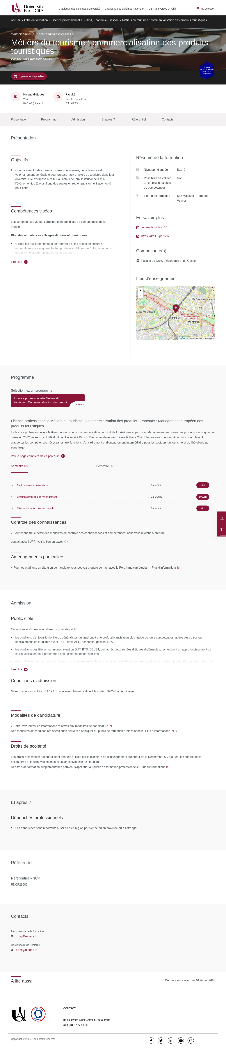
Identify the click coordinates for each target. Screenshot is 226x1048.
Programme (49, 119)
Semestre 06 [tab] (104, 466)
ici (178, 567)
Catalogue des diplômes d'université (79, 8)
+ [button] (141, 290)
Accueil (16, 20)
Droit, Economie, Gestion (102, 20)
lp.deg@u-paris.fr (26, 936)
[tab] (48, 402)
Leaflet (182, 338)
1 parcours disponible (29, 76)
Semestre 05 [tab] (19, 466)
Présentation (19, 119)
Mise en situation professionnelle (35, 508)
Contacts (167, 119)
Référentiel (139, 119)
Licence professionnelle (66, 20)
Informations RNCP (151, 227)
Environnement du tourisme (32, 485)
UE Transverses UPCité (162, 8)
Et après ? (108, 119)
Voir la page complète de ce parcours (35, 456)
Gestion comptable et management (37, 497)
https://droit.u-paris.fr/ (152, 236)
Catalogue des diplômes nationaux (124, 8)
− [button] (141, 295)
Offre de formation (36, 20)
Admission (78, 119)
